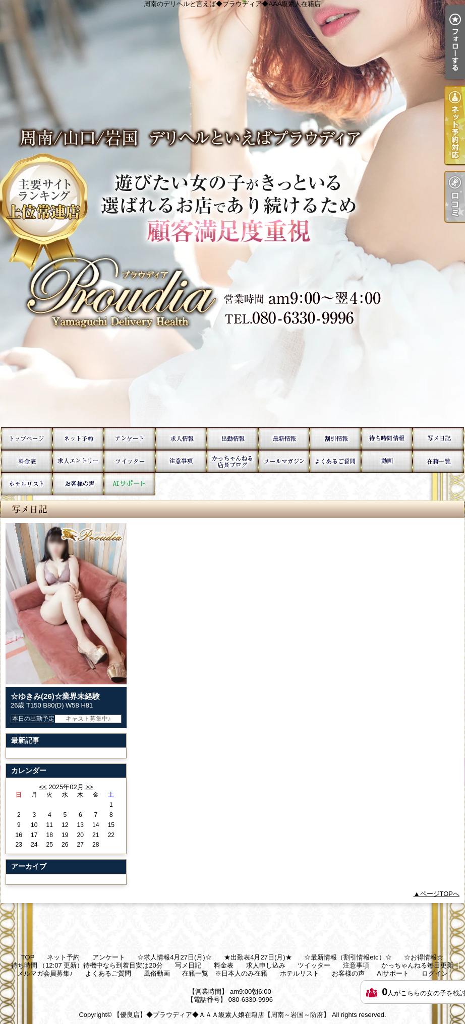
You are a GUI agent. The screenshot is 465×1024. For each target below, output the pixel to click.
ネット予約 (78, 438)
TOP (26, 438)
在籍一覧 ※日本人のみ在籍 (438, 461)
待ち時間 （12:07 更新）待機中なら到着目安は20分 (387, 438)
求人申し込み (78, 461)
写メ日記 (438, 438)
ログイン (435, 973)
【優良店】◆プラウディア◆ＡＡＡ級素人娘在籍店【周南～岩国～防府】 (221, 1014)
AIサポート (129, 484)
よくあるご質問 (335, 461)
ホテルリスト (26, 484)
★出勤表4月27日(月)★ (232, 438)
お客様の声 (78, 484)
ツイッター (129, 461)
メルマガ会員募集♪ (284, 461)
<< (42, 787)
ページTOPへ (440, 894)
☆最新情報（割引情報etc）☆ (284, 438)
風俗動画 (387, 461)
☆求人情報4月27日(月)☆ (181, 438)
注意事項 (181, 461)
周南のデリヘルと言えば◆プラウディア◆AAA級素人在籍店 (232, 213)
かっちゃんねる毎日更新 (232, 461)
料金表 (26, 461)
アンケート (129, 438)
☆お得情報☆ (335, 438)
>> (89, 787)
